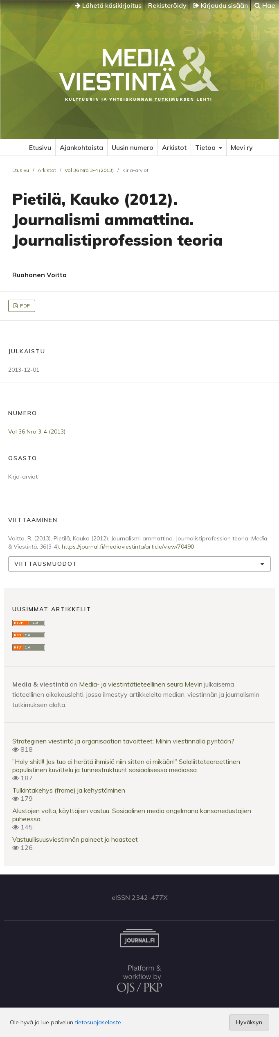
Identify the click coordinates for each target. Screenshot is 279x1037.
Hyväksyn (249, 1022)
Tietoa (206, 147)
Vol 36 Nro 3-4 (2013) (89, 170)
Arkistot (174, 147)
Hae (264, 5)
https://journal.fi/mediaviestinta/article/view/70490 (128, 546)
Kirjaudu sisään (220, 5)
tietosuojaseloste (98, 1022)
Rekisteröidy (167, 5)
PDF (24, 306)
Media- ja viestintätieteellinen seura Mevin (140, 684)
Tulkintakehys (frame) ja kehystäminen (68, 790)
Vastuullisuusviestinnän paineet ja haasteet (75, 839)
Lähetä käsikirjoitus (108, 5)
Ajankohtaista (81, 147)
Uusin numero (132, 147)
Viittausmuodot (45, 563)
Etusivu (40, 147)
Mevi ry (242, 147)
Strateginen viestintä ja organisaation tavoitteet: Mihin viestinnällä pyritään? (123, 741)
